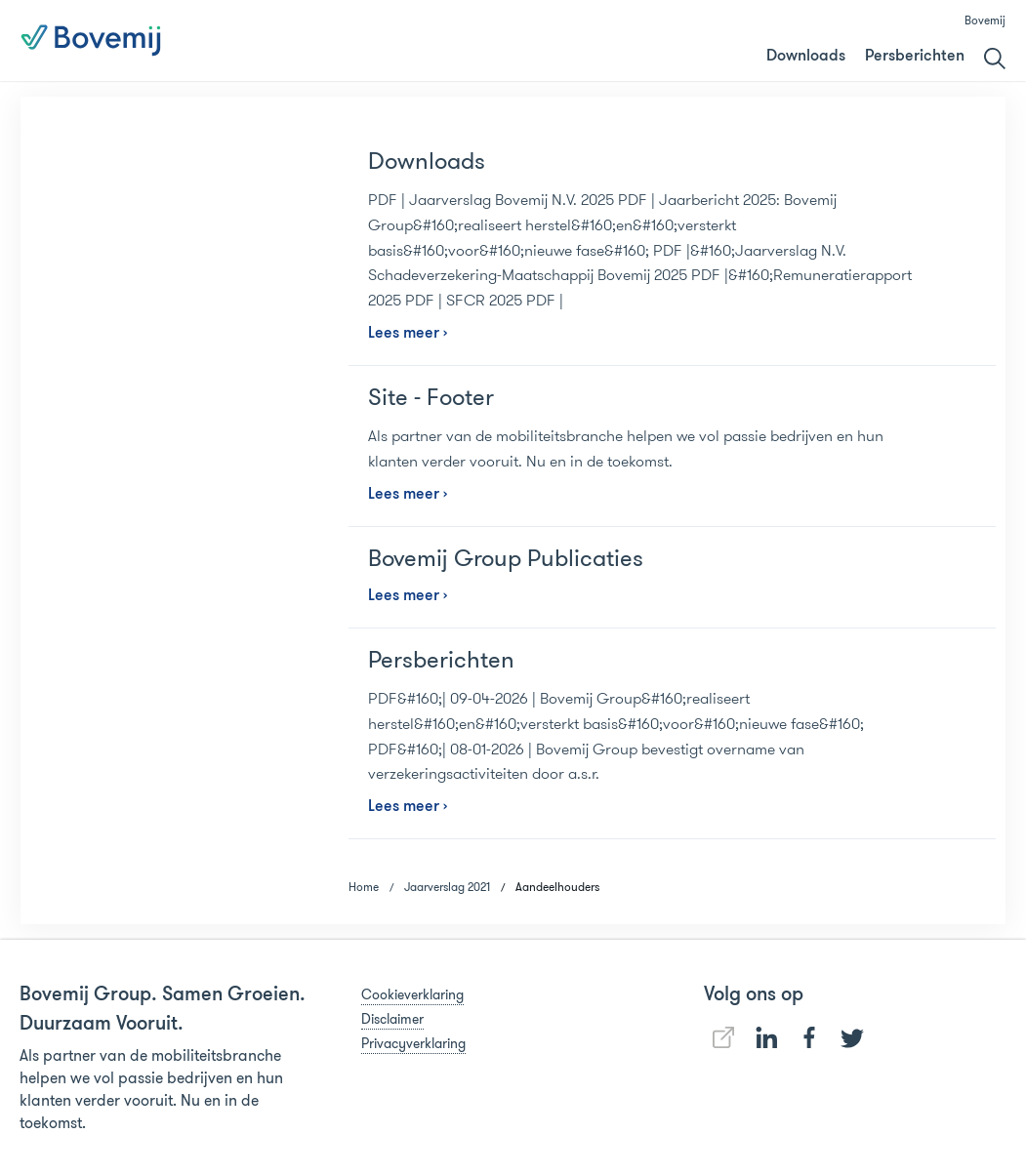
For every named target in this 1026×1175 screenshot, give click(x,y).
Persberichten (914, 56)
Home (364, 886)
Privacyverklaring (413, 1043)
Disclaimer (392, 1019)
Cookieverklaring (412, 994)
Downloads (805, 56)
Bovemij (984, 20)
